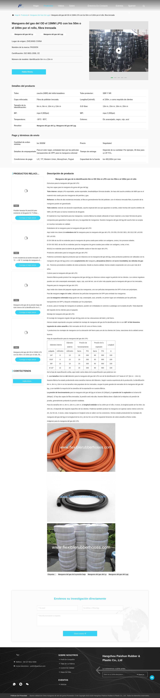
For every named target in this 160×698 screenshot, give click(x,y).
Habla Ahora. (29, 72)
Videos (61, 6)
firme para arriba (141, 674)
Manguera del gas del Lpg (39, 15)
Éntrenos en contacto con (98, 7)
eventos (119, 6)
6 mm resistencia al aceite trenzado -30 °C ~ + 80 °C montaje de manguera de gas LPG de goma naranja (27, 260)
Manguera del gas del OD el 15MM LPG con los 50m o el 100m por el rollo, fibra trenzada (28, 354)
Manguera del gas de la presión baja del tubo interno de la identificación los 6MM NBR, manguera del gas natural (28, 307)
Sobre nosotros (73, 7)
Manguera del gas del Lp (97, 574)
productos (24, 15)
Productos (48, 6)
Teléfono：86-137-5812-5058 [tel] (24, 662)
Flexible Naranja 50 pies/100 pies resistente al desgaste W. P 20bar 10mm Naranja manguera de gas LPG (27, 213)
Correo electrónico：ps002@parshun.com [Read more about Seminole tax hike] (29, 666)
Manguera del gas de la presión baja (72, 574)
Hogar (36, 6)
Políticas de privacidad (19, 696)
